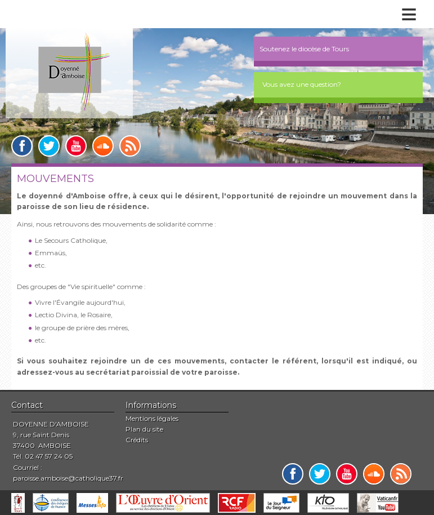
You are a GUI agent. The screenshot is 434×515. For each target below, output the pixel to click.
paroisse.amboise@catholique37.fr (68, 478)
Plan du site (144, 429)
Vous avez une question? (301, 84)
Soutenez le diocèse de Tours (304, 49)
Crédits (137, 440)
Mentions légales (152, 418)
